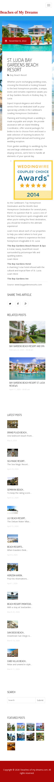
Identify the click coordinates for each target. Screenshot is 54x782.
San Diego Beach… (16, 632)
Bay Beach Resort (17, 75)
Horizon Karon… (15, 575)
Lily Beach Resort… (16, 518)
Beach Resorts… (15, 546)
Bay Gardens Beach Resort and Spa (26, 346)
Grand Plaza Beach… (17, 432)
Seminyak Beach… (15, 489)
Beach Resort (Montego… (19, 604)
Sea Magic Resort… (16, 461)
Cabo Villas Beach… (17, 661)
